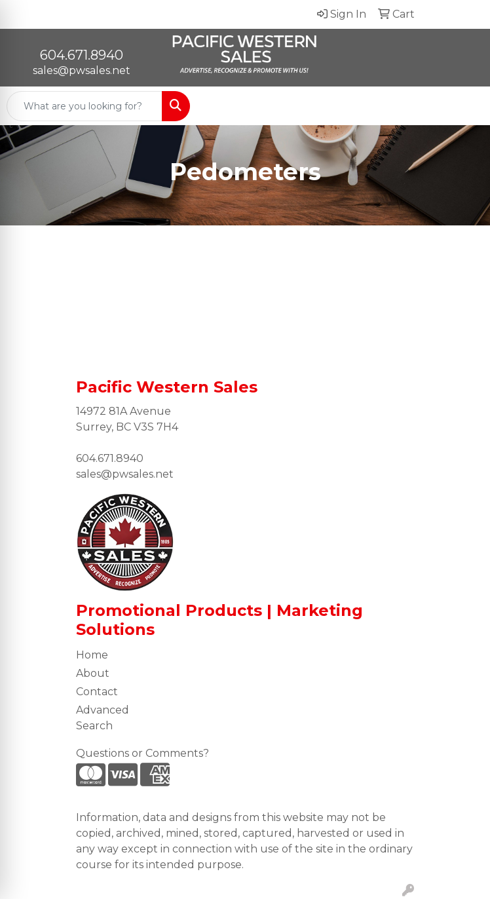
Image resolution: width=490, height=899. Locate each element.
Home (92, 655)
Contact (97, 691)
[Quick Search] (84, 106)
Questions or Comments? (142, 753)
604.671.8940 (81, 55)
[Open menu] (464, 106)
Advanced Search (102, 718)
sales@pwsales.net (81, 70)
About (92, 673)
